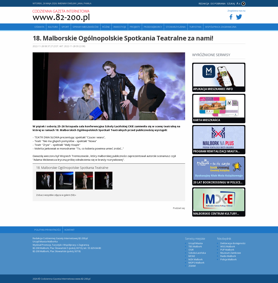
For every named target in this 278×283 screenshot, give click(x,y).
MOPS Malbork (196, 262)
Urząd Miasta (195, 243)
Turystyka (195, 26)
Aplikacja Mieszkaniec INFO (213, 89)
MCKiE (191, 256)
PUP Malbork (227, 249)
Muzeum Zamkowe (230, 252)
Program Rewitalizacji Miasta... (216, 151)
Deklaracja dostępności (232, 243)
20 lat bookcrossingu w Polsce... (217, 182)
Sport (65, 26)
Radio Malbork (228, 256)
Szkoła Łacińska (197, 252)
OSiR (191, 249)
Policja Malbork (228, 259)
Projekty (135, 26)
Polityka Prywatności (47, 229)
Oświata (39, 26)
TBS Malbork (195, 246)
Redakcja (204, 3)
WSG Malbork (227, 246)
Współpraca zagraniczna (220, 26)
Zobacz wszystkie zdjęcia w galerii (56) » (56, 195)
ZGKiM (192, 265)
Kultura (53, 26)
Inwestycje (119, 26)
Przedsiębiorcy (153, 26)
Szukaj (231, 3)
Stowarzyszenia (176, 26)
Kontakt (69, 229)
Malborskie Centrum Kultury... (216, 213)
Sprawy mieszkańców (86, 26)
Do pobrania (218, 3)
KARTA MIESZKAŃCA (206, 120)
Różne (106, 26)
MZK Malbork (195, 259)
